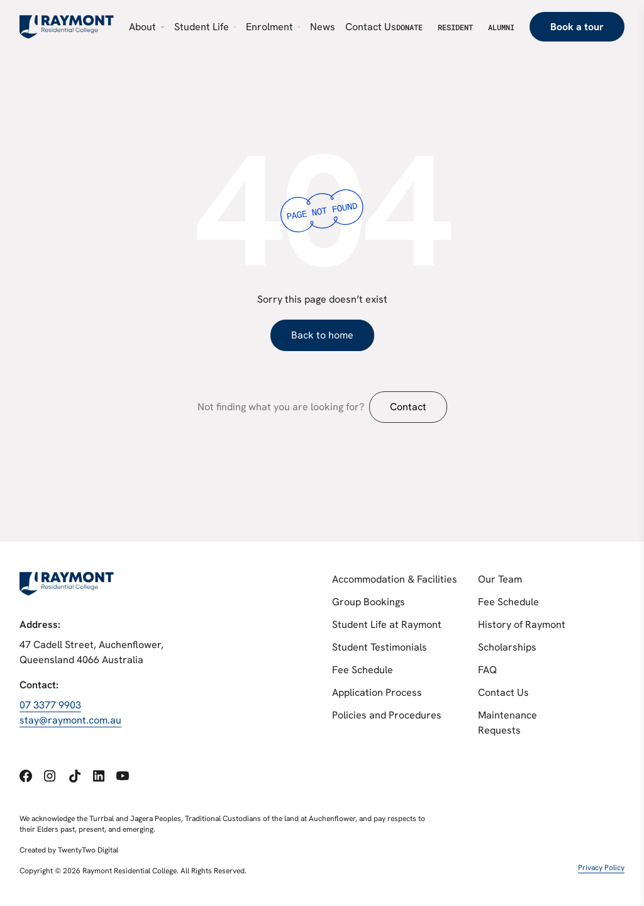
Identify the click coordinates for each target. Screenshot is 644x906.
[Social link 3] (74, 776)
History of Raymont (521, 624)
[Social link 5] (122, 776)
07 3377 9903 (50, 705)
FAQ (487, 669)
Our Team (500, 579)
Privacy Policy (601, 868)
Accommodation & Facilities (394, 579)
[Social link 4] (99, 776)
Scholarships (507, 647)
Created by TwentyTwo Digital (68, 850)
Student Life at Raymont (386, 624)
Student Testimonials (379, 647)
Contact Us (503, 692)
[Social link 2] (49, 775)
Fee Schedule (362, 669)
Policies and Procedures (386, 715)
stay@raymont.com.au (70, 720)
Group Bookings (368, 601)
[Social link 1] (25, 776)
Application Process (377, 692)
